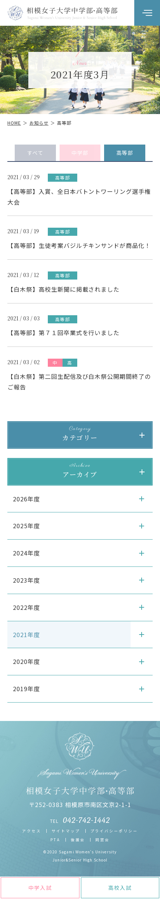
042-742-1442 (86, 820)
